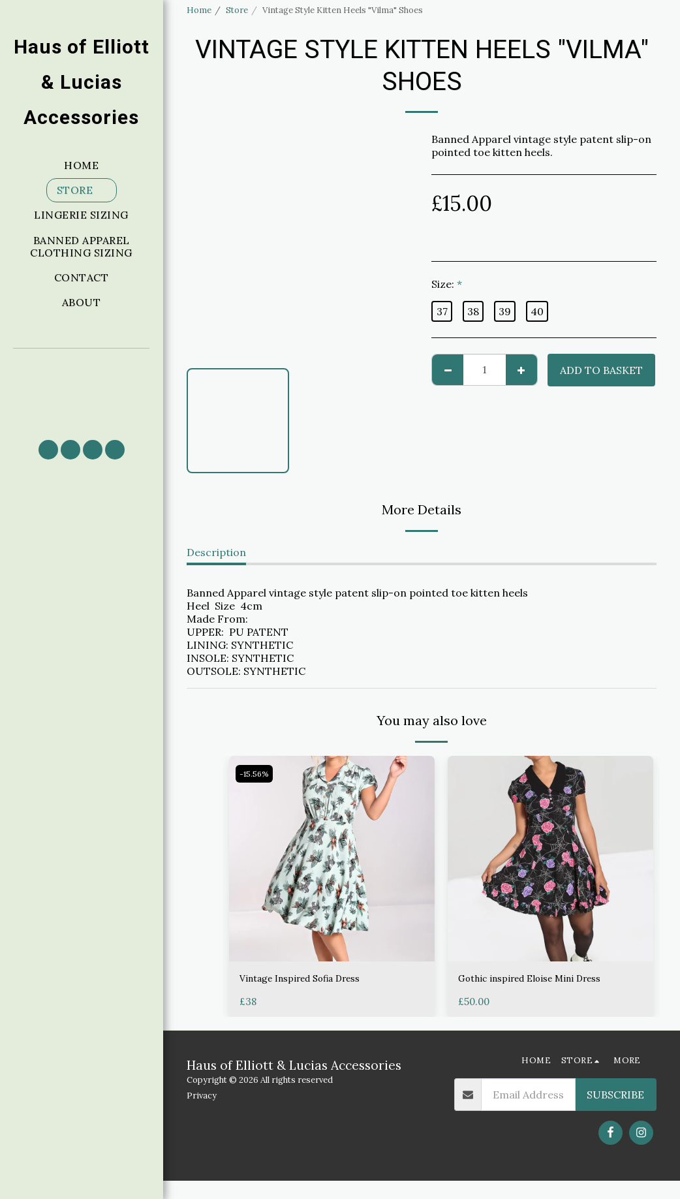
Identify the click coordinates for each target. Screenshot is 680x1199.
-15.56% (256, 773)
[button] (81, 388)
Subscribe (615, 1112)
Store (237, 10)
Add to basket (601, 370)
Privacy (202, 1113)
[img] (332, 858)
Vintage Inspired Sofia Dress (311, 979)
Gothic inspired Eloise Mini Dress (540, 979)
